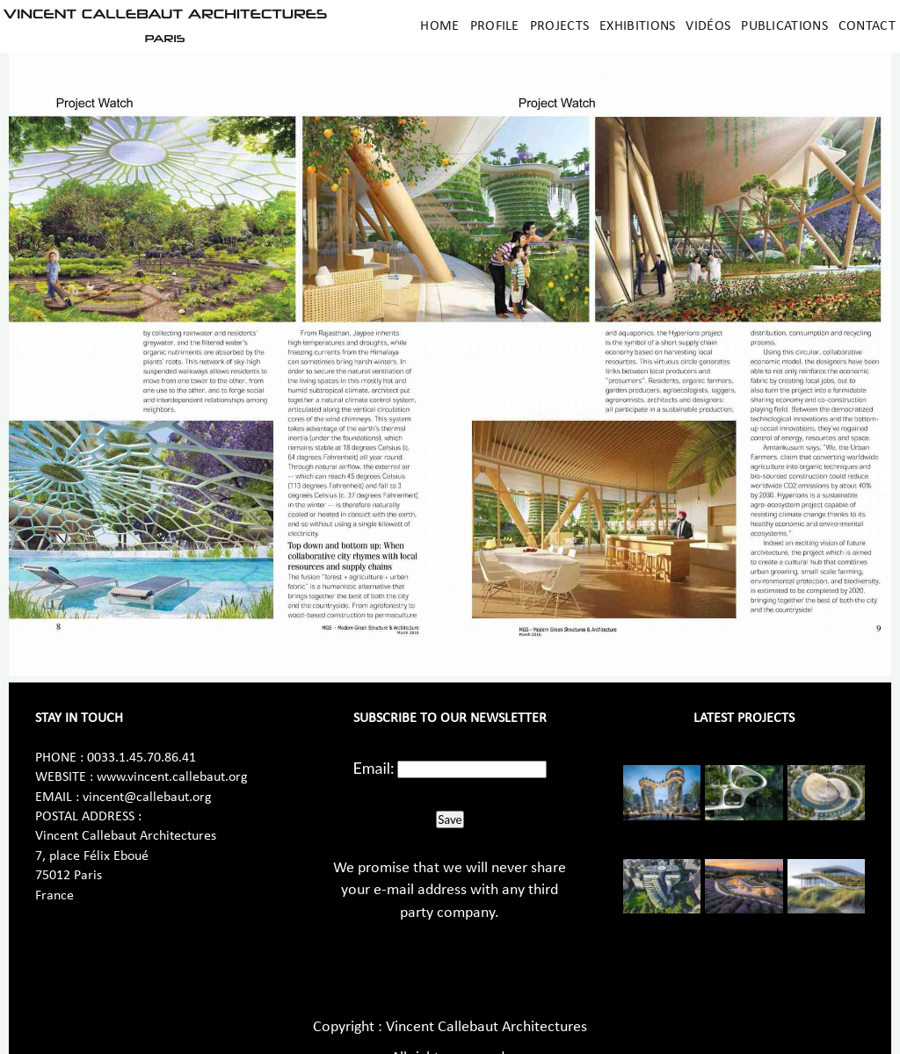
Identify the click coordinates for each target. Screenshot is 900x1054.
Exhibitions (637, 26)
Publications (784, 26)
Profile (494, 26)
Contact (867, 26)
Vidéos (708, 26)
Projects (559, 26)
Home (439, 26)
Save (449, 819)
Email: (374, 767)
